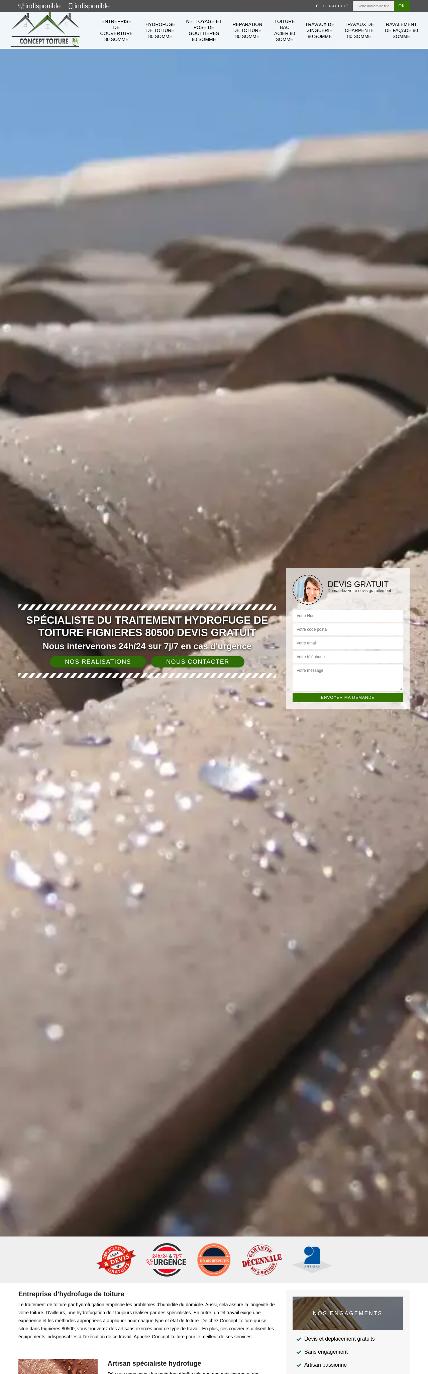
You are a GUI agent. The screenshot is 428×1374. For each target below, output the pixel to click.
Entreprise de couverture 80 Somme (116, 30)
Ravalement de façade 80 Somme (401, 30)
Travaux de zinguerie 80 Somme (319, 30)
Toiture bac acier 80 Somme (284, 30)
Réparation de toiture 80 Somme (247, 30)
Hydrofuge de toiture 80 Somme (160, 30)
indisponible (39, 6)
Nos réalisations (98, 661)
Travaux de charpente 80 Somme (359, 30)
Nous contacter (197, 661)
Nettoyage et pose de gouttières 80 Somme (204, 30)
